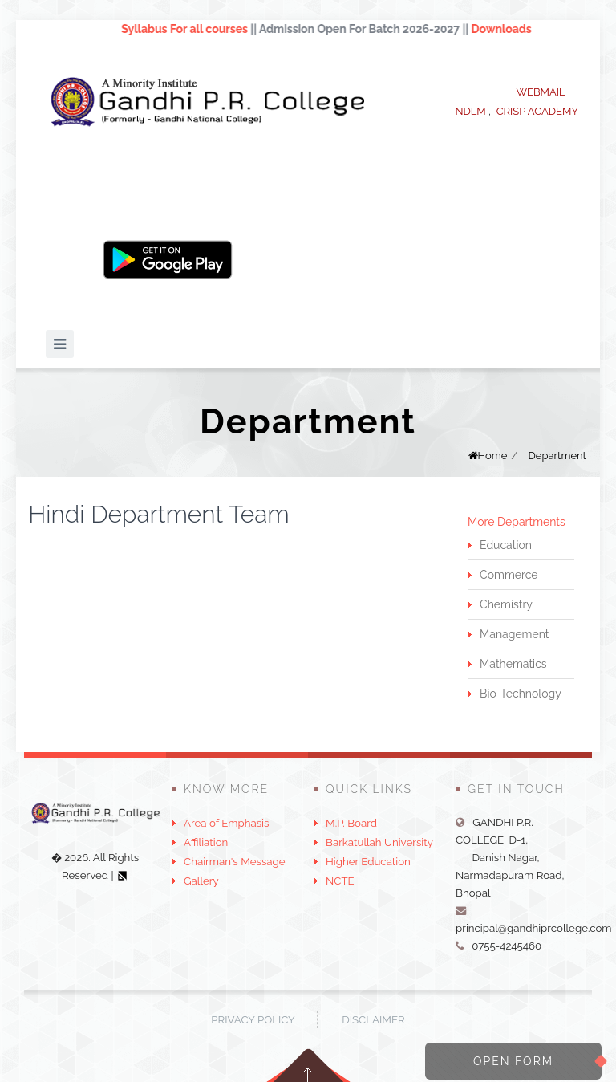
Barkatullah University (379, 842)
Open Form (513, 1061)
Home (493, 455)
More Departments (516, 521)
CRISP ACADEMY (537, 111)
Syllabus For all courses (191, 28)
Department (557, 455)
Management (514, 634)
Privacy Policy (252, 1019)
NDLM (470, 111)
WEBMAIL (540, 92)
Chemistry (506, 604)
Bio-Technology (520, 693)
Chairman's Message (235, 861)
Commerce (508, 574)
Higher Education (368, 861)
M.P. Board (351, 822)
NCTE (340, 880)
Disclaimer (373, 1019)
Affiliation (206, 842)
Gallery (201, 880)
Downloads (508, 28)
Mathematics (513, 663)
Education (506, 545)
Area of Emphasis (226, 822)
